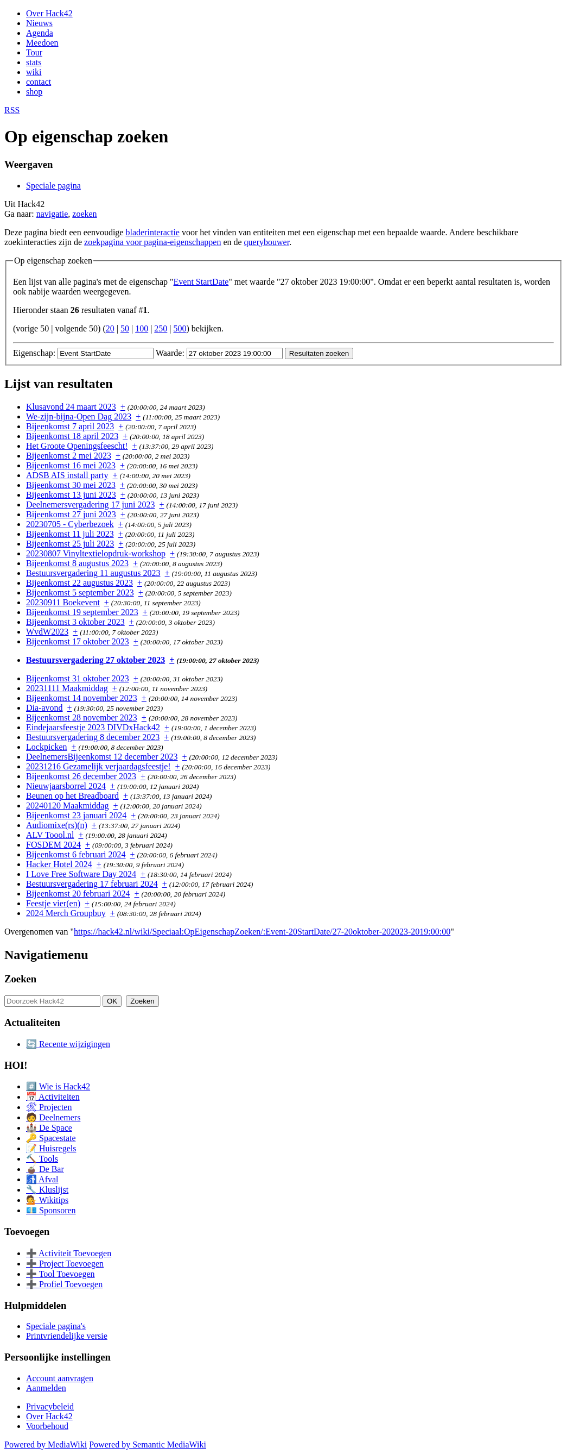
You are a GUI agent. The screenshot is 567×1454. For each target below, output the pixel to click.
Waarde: (170, 353)
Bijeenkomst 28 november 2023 (81, 717)
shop (34, 91)
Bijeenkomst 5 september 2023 (80, 592)
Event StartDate (201, 281)
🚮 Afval (42, 1179)
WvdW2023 (47, 631)
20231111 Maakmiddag (67, 688)
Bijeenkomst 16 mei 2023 (71, 465)
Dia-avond (44, 707)
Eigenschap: (34, 353)
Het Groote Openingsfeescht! (77, 445)
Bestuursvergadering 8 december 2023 (93, 737)
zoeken (84, 213)
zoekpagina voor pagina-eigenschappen (152, 242)
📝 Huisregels (51, 1148)
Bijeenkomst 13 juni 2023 (71, 494)
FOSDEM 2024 (53, 844)
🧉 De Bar (45, 1169)
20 (110, 328)
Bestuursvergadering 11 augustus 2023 (93, 573)
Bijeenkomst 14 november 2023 (81, 698)
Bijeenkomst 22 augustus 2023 (79, 582)
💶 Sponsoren (51, 1210)
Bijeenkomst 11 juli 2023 (70, 533)
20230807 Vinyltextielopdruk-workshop (95, 553)
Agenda (39, 32)
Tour (34, 52)
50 (124, 328)
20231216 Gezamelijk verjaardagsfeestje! (98, 766)
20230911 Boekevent (63, 602)
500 (180, 328)
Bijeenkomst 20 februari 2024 (78, 893)
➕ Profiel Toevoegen (64, 1284)
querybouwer (267, 242)
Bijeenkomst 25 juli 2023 (70, 543)
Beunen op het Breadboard (72, 795)
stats (33, 62)
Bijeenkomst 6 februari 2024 (76, 854)
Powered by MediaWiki (45, 1444)
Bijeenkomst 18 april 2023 (72, 436)
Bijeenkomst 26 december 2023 (81, 776)
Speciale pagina (53, 185)
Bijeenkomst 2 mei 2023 (68, 455)
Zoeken (20, 979)
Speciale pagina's (56, 1326)
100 (141, 328)
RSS (12, 110)
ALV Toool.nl (50, 834)
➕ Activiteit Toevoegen (68, 1253)
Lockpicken (46, 746)
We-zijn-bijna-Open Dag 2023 (78, 416)
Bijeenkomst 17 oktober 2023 (77, 641)
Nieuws (39, 23)
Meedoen (42, 42)
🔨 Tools (42, 1158)
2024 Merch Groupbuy (66, 913)
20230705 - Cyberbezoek (70, 524)
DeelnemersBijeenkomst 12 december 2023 (101, 756)
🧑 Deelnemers (53, 1117)
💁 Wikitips (47, 1200)
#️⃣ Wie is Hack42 (58, 1086)
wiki (33, 72)
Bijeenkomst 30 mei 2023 (71, 485)
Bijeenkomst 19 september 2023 (82, 612)
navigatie (52, 213)
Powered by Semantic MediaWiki (147, 1444)
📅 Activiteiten (53, 1096)
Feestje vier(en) (53, 903)
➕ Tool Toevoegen (60, 1273)
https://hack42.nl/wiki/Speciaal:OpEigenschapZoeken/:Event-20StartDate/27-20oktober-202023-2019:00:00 (262, 931)
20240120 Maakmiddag (67, 805)
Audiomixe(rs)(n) (56, 825)
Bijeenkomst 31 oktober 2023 (77, 678)
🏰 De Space (49, 1127)
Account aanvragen (59, 1378)
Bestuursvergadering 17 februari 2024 (92, 883)
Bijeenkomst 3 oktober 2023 (75, 621)
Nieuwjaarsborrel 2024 (66, 786)
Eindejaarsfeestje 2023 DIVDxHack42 (93, 727)
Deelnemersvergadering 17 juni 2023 (90, 504)
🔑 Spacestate (51, 1138)
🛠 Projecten (49, 1107)
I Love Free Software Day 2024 (81, 874)
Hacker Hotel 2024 (59, 864)
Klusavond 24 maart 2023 (71, 406)
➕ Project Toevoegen (65, 1263)
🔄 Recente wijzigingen (68, 1044)
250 (160, 328)
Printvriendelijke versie (66, 1335)
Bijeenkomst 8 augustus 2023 (77, 563)
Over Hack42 (49, 13)
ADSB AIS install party (67, 475)
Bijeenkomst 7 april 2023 (70, 426)
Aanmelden (46, 1388)
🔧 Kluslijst (47, 1189)
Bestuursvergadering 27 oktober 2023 (95, 660)
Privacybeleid (50, 1406)
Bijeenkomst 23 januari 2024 (76, 815)
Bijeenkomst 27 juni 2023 (71, 514)
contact (38, 81)
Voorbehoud (47, 1426)
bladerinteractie (152, 232)
